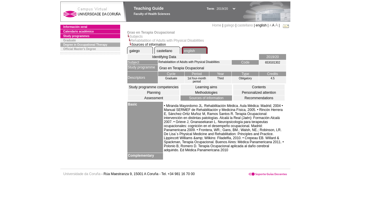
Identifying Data (164, 57)
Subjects (136, 36)
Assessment (153, 98)
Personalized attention (259, 93)
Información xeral (75, 26)
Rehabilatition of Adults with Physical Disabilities (167, 41)
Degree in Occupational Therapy (85, 44)
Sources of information (206, 98)
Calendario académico (78, 31)
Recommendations (258, 98)
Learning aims (206, 87)
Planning (153, 93)
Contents (259, 87)
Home (217, 25)
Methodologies (206, 93)
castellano (245, 25)
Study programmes (76, 36)
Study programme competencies (154, 87)
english (189, 51)
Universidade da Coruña (81, 174)
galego (229, 25)
